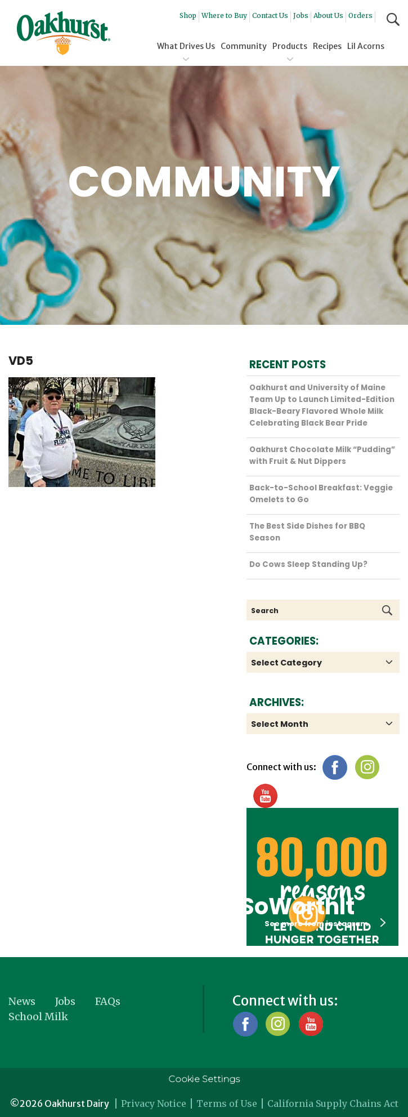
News (21, 1001)
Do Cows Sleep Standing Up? (308, 564)
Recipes (327, 46)
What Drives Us (186, 46)
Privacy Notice (153, 1103)
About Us (328, 15)
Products (289, 46)
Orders (360, 15)
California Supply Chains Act (332, 1103)
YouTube (264, 795)
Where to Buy (224, 15)
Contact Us (270, 15)
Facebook (334, 767)
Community (244, 46)
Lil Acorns (365, 46)
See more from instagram (324, 923)
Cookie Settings (204, 1079)
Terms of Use (226, 1103)
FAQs (107, 1001)
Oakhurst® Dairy (63, 33)
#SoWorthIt (287, 906)
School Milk (38, 1016)
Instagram (367, 767)
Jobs (300, 15)
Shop (188, 15)
